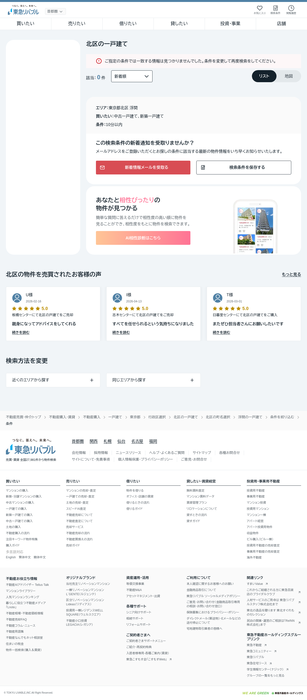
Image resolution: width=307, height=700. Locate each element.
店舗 (281, 23)
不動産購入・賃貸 (62, 417)
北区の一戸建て (186, 417)
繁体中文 (25, 557)
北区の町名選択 (218, 417)
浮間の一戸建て (250, 417)
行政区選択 (157, 417)
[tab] (264, 76)
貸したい (179, 23)
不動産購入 (91, 417)
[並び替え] (132, 76)
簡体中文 (40, 557)
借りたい (128, 23)
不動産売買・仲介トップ (23, 417)
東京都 (135, 417)
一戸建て (115, 417)
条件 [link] (9, 424)
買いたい (26, 23)
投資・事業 (230, 23)
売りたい (76, 23)
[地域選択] (55, 11)
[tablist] (276, 76)
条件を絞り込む (282, 417)
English (11, 557)
